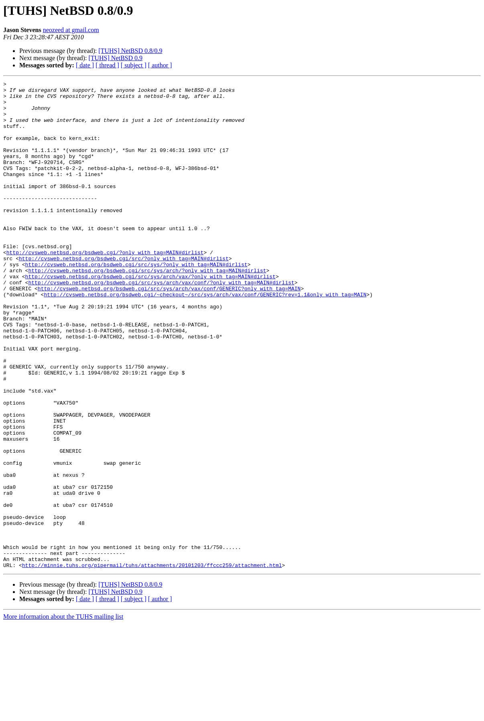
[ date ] (85, 65)
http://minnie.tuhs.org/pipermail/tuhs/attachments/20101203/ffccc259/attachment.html (152, 662)
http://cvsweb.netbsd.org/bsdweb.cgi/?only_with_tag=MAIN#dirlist (104, 287)
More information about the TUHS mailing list (63, 714)
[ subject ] (133, 65)
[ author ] (160, 65)
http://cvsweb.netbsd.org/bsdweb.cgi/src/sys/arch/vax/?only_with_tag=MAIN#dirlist (150, 316)
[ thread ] (107, 65)
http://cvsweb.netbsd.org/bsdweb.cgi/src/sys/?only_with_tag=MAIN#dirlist (136, 301)
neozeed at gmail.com (71, 29)
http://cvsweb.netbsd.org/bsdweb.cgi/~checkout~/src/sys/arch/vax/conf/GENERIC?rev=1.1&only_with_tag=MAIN (205, 337)
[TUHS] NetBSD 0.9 (115, 58)
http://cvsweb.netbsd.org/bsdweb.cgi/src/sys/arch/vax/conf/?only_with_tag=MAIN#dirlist (161, 323)
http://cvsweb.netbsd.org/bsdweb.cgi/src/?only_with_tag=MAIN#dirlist (124, 294)
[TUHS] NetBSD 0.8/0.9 (130, 50)
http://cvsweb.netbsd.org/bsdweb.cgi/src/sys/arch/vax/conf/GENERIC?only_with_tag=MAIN (169, 330)
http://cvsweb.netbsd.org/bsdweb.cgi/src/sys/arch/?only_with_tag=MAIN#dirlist (147, 308)
